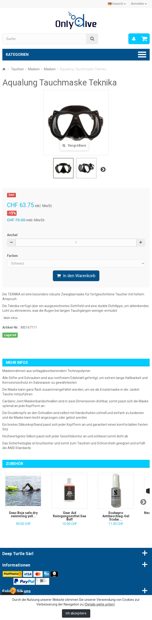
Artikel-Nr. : (11, 327)
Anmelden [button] (139, 3)
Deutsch (117, 3)
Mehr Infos (11, 318)
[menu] (133, 38)
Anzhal (12, 235)
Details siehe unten (100, 604)
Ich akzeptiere (76, 613)
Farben (12, 256)
